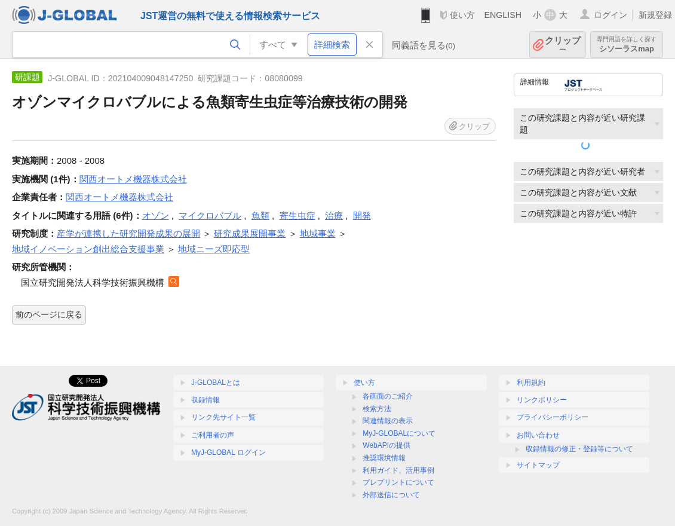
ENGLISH (502, 15)
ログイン (610, 15)
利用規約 (531, 382)
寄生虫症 (297, 215)
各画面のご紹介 (388, 396)
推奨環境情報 (384, 458)
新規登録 (655, 15)
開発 (362, 215)
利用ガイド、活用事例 (398, 470)
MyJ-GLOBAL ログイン (228, 452)
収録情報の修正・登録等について (579, 449)
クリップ (563, 44)
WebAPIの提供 (386, 445)
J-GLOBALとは (215, 382)
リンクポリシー (542, 400)
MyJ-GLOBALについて (399, 433)
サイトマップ (538, 465)
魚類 (260, 215)
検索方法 (377, 409)
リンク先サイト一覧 (223, 417)
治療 (334, 215)
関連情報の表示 (388, 421)
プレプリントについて (398, 482)
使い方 (462, 15)
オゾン (155, 215)
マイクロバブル (210, 215)
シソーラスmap (626, 44)
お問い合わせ (538, 435)
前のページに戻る (49, 314)
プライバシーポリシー (552, 417)
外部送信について (391, 495)
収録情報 (205, 400)
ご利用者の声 (212, 435)
